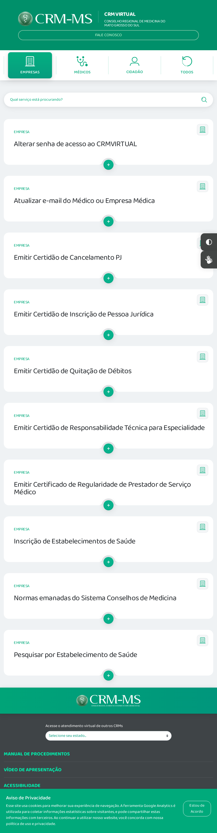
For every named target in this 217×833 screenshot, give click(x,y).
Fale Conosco (108, 35)
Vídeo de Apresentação (33, 770)
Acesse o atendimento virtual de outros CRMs (84, 726)
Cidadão (134, 65)
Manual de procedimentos (37, 754)
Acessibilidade (22, 786)
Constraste (209, 242)
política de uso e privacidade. (31, 824)
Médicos (82, 65)
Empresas (29, 65)
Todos (187, 65)
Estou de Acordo (196, 808)
